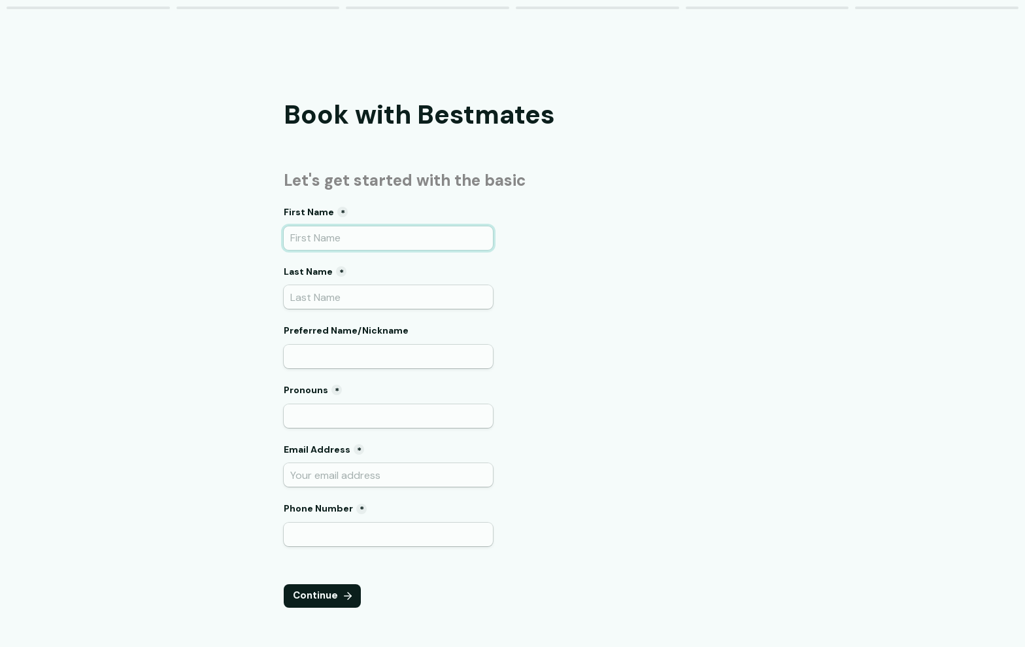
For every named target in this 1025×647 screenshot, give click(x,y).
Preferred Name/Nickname (346, 330)
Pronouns (306, 390)
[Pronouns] (388, 416)
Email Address (317, 449)
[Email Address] (388, 475)
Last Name (308, 271)
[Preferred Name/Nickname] (388, 356)
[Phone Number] (388, 534)
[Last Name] (388, 297)
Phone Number (318, 508)
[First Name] (388, 238)
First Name (309, 212)
